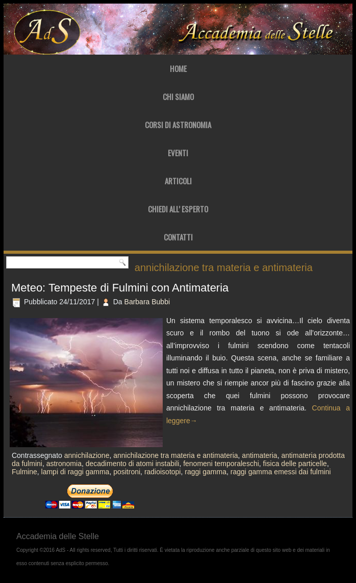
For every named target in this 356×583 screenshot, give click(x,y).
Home (178, 68)
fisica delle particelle (295, 463)
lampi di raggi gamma (75, 472)
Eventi (178, 152)
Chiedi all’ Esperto (178, 208)
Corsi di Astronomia (178, 124)
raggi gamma (205, 472)
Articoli (178, 180)
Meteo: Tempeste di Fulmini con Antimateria (119, 287)
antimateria (259, 455)
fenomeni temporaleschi (221, 463)
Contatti (178, 236)
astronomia (64, 463)
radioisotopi (162, 472)
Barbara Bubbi (147, 302)
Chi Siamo (178, 96)
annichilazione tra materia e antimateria (175, 455)
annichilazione (87, 455)
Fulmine (24, 472)
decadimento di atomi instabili (133, 463)
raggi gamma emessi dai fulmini (281, 472)
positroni (126, 472)
